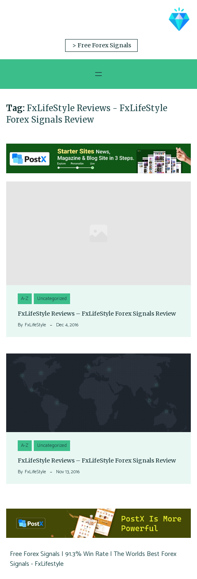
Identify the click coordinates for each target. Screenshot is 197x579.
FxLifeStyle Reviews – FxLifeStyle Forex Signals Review (97, 313)
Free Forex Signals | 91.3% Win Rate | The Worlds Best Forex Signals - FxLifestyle (93, 559)
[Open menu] (98, 74)
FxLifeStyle (35, 325)
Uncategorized (52, 298)
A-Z (24, 298)
